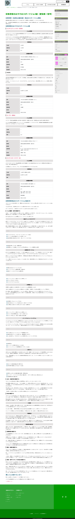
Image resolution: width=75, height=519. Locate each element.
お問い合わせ (18, 497)
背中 (56, 87)
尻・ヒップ (57, 83)
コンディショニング (58, 73)
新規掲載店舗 (63, 4)
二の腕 (56, 78)
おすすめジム (57, 71)
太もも (56, 81)
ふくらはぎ (57, 76)
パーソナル (57, 34)
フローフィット (58, 14)
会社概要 (31, 513)
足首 (56, 92)
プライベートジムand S (62, 57)
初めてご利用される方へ (20, 493)
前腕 (56, 80)
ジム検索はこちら (9, 481)
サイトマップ (37, 513)
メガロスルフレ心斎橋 (62, 62)
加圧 (56, 49)
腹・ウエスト (57, 90)
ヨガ (56, 38)
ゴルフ (56, 44)
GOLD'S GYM (57, 13)
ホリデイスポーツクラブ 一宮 (13, 158)
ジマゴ (18, 477)
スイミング (57, 47)
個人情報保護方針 (43, 513)
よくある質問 (18, 495)
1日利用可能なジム (58, 51)
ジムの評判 (57, 75)
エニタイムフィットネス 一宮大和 (14, 28)
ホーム (28, 4)
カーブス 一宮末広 (11, 115)
